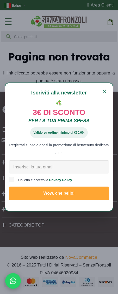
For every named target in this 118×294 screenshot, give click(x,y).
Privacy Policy (60, 180)
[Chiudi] (104, 91)
